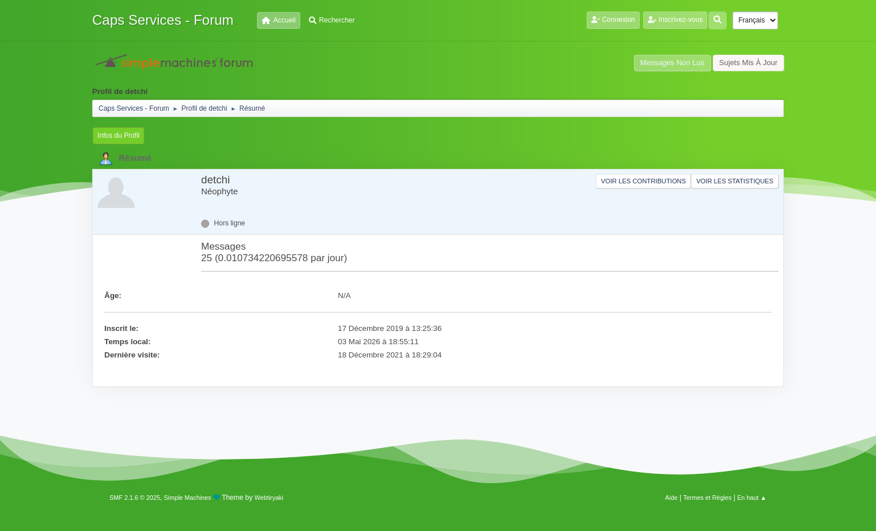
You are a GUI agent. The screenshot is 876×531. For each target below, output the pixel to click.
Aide (671, 497)
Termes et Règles (707, 497)
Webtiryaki (269, 497)
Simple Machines (187, 497)
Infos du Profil (118, 135)
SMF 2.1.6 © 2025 (135, 497)
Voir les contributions (643, 181)
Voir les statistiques (734, 181)
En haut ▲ (751, 497)
